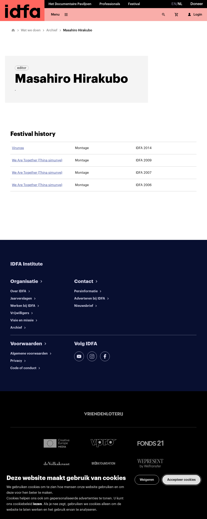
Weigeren (147, 479)
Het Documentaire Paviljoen (70, 4)
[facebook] (105, 356)
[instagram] (92, 356)
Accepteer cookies (181, 479)
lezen (37, 504)
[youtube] (79, 356)
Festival (134, 4)
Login (194, 15)
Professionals (109, 4)
